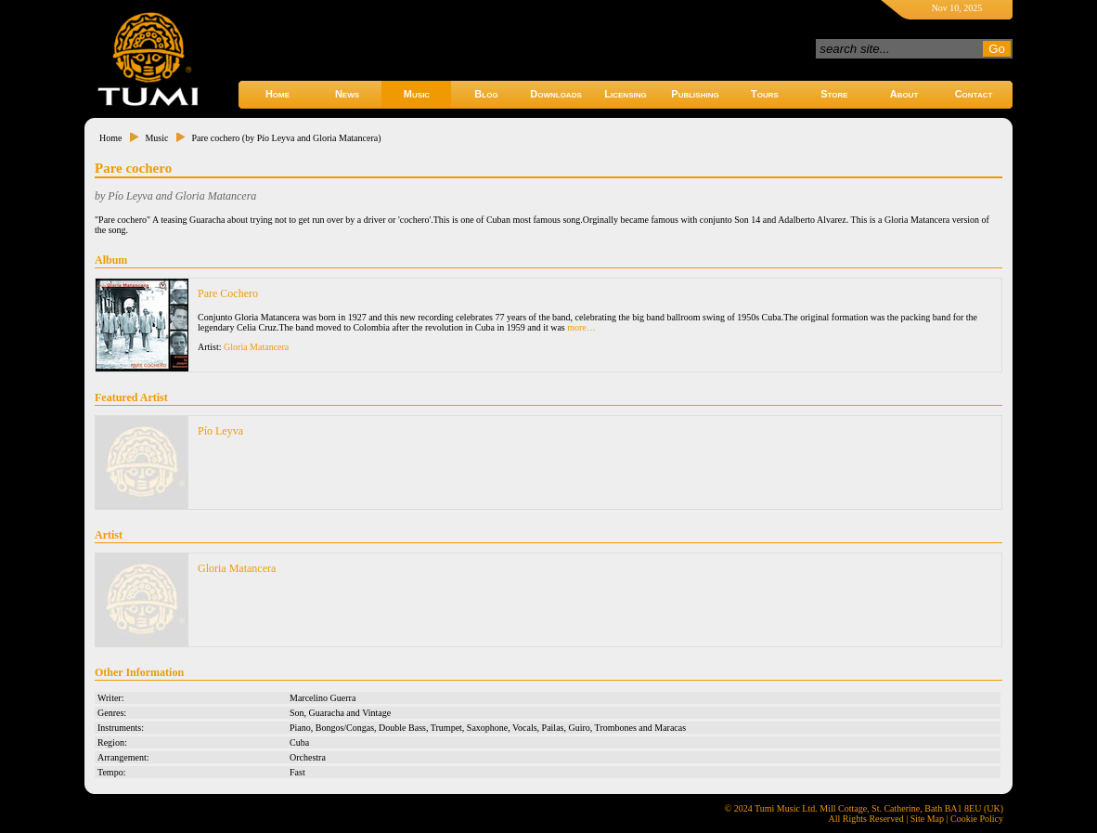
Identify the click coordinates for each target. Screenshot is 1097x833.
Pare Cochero (228, 293)
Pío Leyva (220, 430)
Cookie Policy (976, 818)
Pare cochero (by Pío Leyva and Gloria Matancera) (286, 138)
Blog (485, 93)
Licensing (625, 93)
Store (833, 93)
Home (277, 93)
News (347, 93)
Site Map (927, 818)
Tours (765, 93)
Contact (974, 93)
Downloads (556, 93)
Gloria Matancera (256, 347)
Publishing (694, 93)
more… (581, 327)
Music (417, 93)
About (904, 93)
